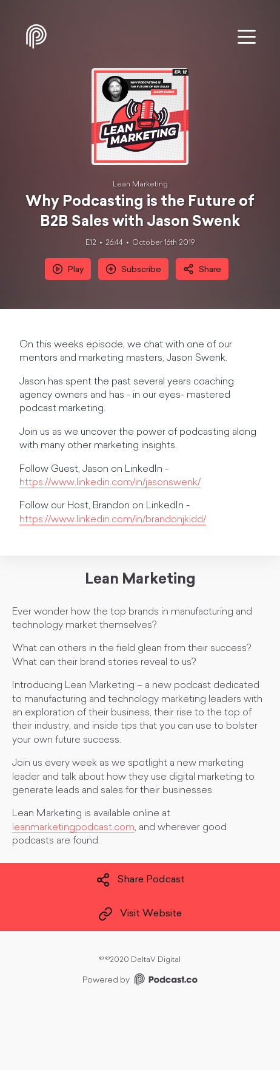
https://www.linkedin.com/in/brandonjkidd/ (112, 520)
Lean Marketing (140, 184)
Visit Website (140, 914)
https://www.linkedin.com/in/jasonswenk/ (110, 483)
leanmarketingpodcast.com (73, 828)
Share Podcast (140, 880)
